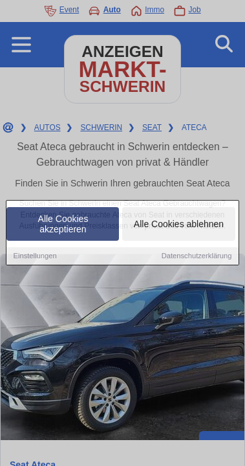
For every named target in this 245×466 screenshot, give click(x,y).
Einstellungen (34, 257)
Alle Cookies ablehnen (179, 225)
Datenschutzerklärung (197, 257)
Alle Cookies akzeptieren (63, 225)
